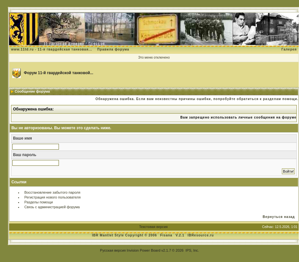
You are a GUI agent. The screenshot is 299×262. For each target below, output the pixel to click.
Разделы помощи (38, 202)
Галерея (289, 49)
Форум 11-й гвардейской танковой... (59, 73)
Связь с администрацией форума (52, 207)
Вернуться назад (279, 217)
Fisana (166, 235)
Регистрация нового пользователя (52, 197)
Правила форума (113, 49)
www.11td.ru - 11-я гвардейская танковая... (51, 49)
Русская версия (113, 250)
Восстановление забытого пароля (52, 192)
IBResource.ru (201, 235)
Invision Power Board (144, 250)
